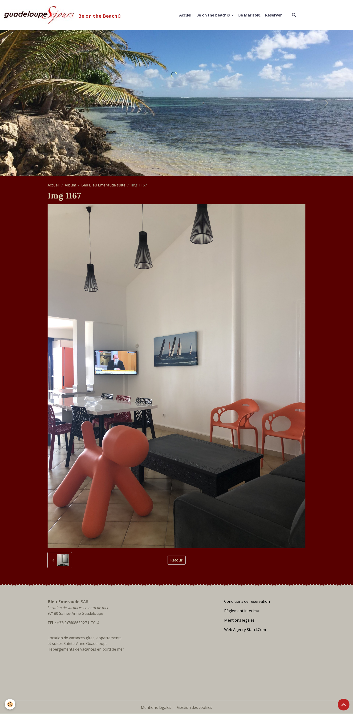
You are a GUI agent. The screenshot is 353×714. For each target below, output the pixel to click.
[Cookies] (10, 704)
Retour (176, 560)
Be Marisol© (249, 15)
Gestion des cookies (194, 707)
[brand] (63, 15)
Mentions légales (156, 707)
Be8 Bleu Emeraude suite (103, 185)
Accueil (186, 15)
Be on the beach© (213, 15)
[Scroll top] (343, 704)
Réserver (273, 15)
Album (70, 185)
